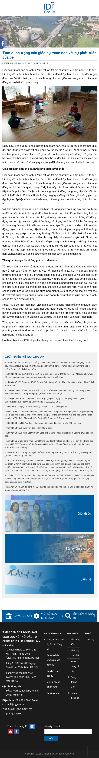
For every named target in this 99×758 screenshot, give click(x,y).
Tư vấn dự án (18, 616)
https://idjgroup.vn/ (13, 713)
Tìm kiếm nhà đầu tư (80, 615)
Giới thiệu (84, 513)
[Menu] (4, 8)
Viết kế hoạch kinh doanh (46, 615)
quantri (44, 63)
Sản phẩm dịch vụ (78, 548)
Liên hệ (86, 579)
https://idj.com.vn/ (22, 708)
